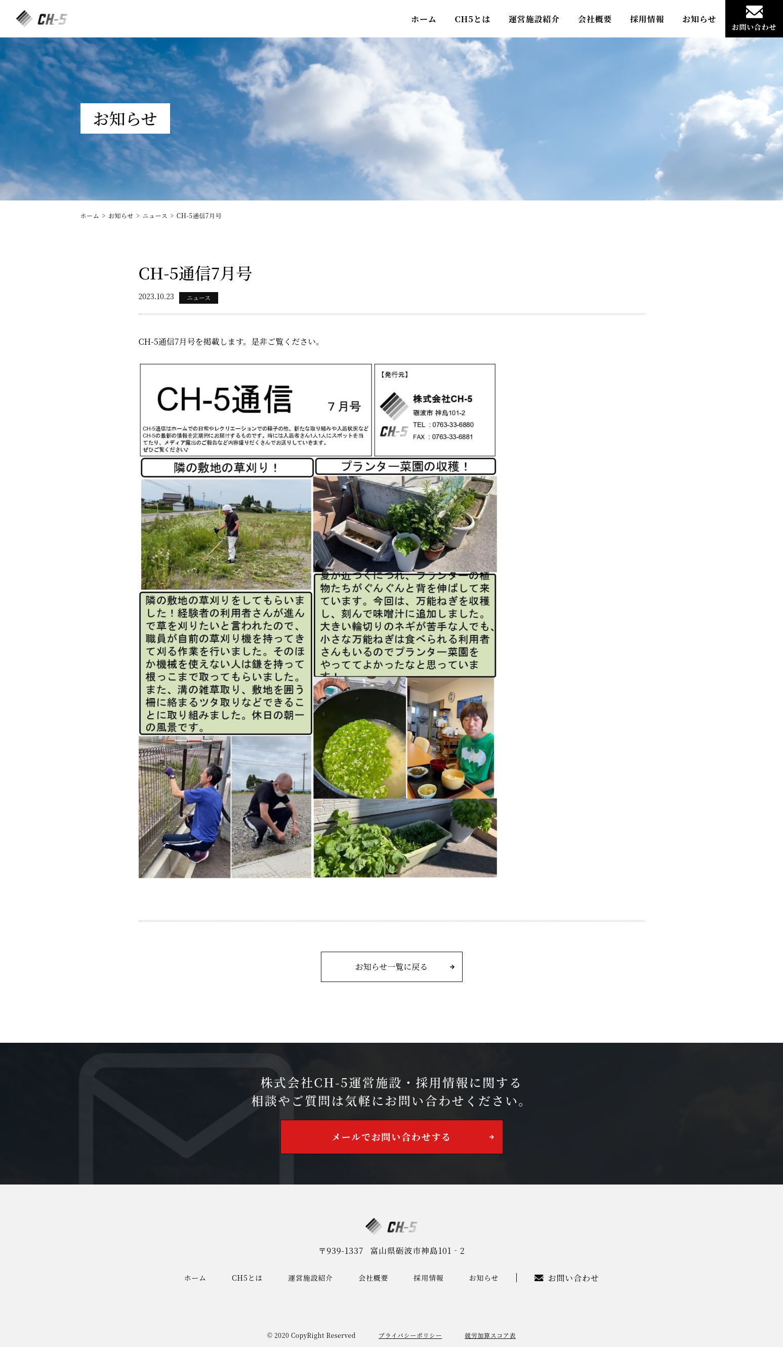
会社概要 (595, 19)
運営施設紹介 (534, 19)
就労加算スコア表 (490, 1335)
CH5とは (472, 19)
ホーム (423, 19)
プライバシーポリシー (410, 1335)
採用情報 (647, 19)
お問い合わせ (754, 19)
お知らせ (699, 19)
